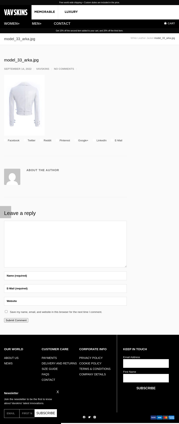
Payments (49, 358)
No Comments (64, 68)
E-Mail (116, 140)
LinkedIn (100, 140)
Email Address (131, 357)
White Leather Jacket (142, 38)
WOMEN (11, 24)
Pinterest (63, 140)
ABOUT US (11, 358)
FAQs (45, 374)
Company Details (92, 374)
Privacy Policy (91, 358)
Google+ (81, 140)
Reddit (45, 140)
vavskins (42, 68)
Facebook (12, 140)
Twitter (30, 140)
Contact (48, 379)
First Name (129, 371)
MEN (36, 24)
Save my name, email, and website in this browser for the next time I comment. (56, 311)
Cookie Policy (90, 363)
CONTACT (62, 24)
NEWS (8, 363)
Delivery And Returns (59, 363)
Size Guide (50, 368)
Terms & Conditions (95, 368)
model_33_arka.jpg (21, 60)
